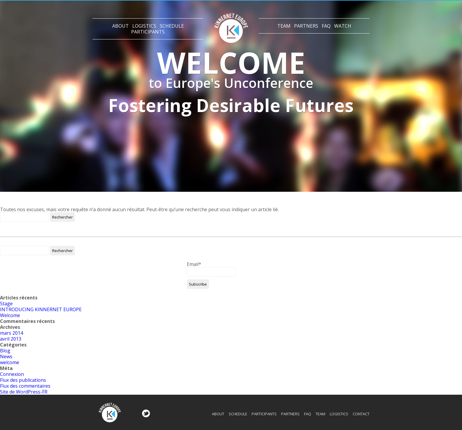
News (6, 356)
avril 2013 (10, 339)
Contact (361, 413)
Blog (5, 350)
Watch (342, 26)
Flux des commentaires (25, 386)
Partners (306, 26)
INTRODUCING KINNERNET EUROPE (41, 309)
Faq (326, 26)
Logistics (144, 26)
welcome (9, 362)
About (120, 26)
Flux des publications (23, 380)
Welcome (10, 315)
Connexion (12, 374)
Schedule (172, 26)
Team (284, 26)
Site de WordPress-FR (23, 392)
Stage (6, 303)
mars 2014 (11, 333)
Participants (148, 32)
